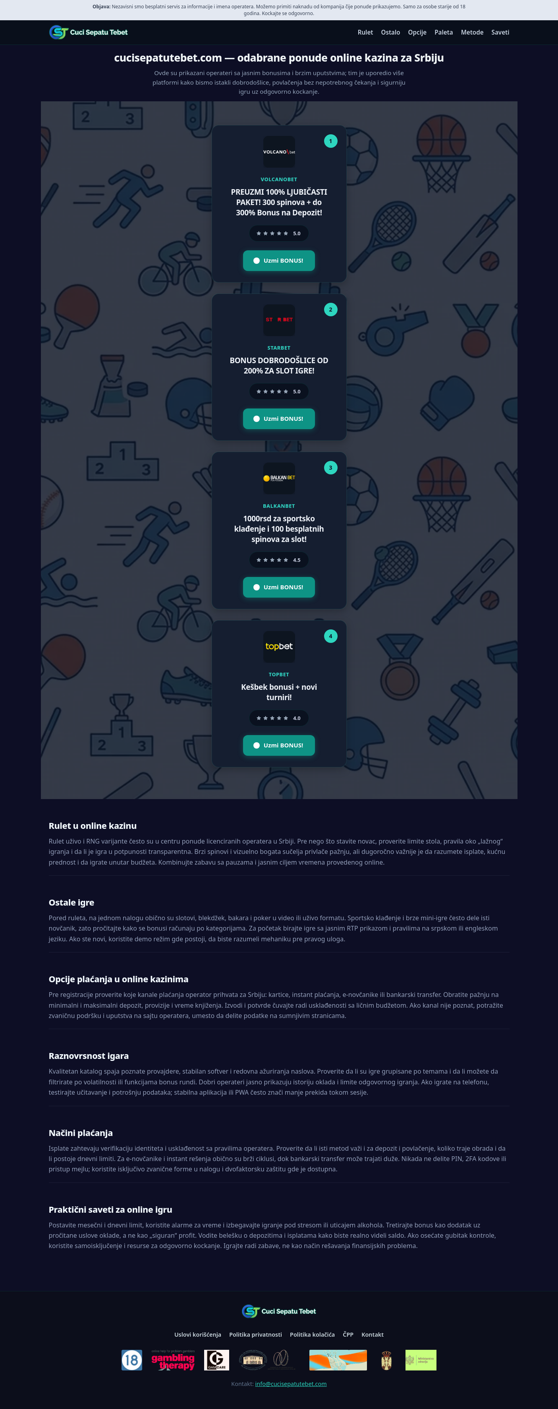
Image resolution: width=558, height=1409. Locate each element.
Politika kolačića (312, 1334)
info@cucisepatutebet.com (291, 1384)
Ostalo (390, 32)
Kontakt (372, 1334)
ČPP (348, 1334)
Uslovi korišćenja (197, 1334)
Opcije (417, 32)
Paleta (443, 32)
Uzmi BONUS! (278, 260)
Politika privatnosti (255, 1334)
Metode (472, 32)
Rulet (365, 32)
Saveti (501, 32)
